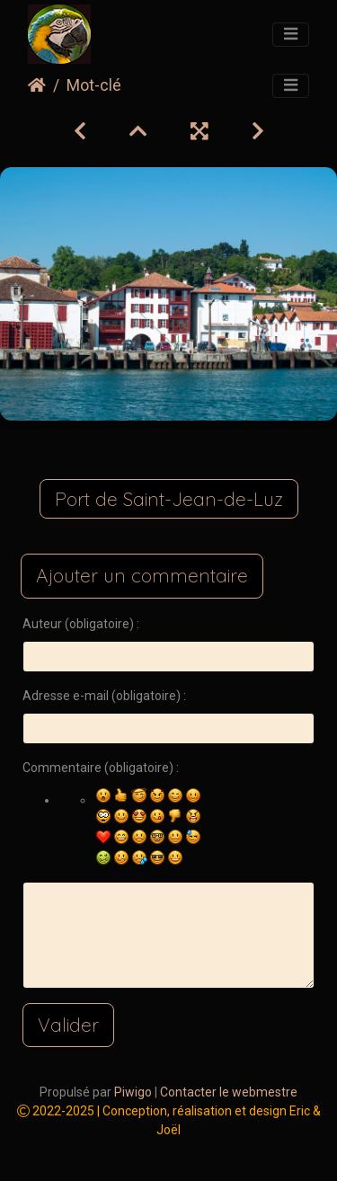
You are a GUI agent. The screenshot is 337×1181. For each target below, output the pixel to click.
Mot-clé (94, 85)
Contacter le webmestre (228, 1092)
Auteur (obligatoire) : (80, 624)
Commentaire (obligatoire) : (100, 767)
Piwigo (133, 1092)
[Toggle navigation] (290, 35)
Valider (68, 1024)
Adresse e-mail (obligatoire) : (104, 695)
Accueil (37, 85)
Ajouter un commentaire (142, 575)
